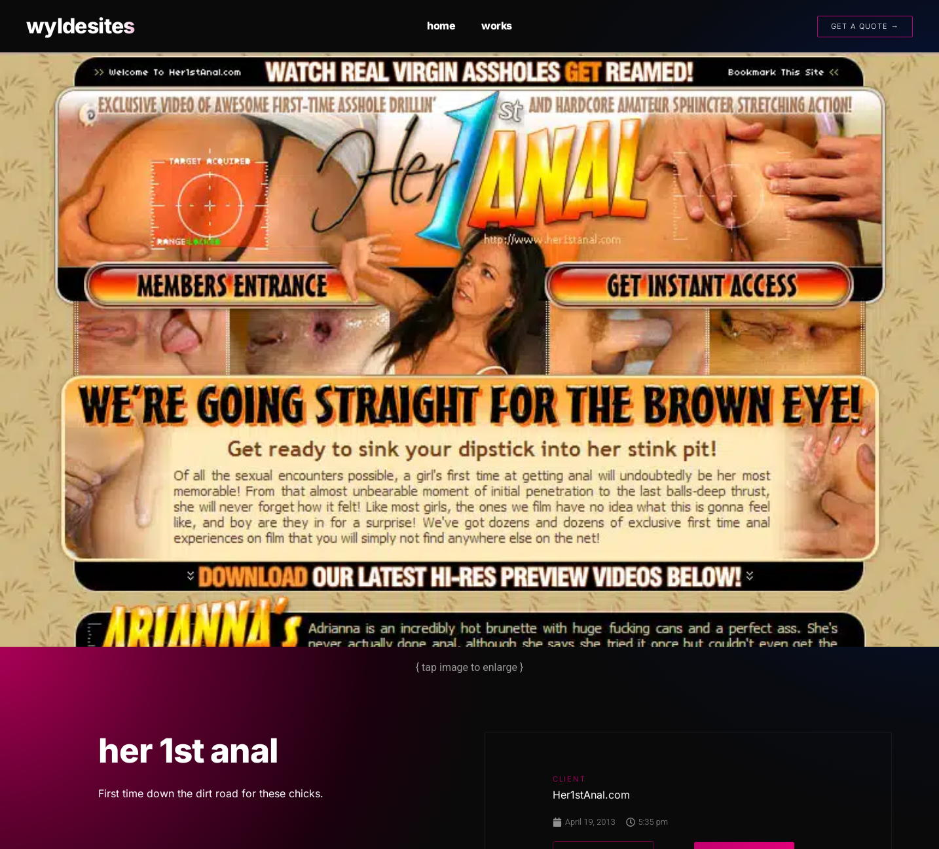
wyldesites (80, 26)
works (496, 25)
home (441, 25)
